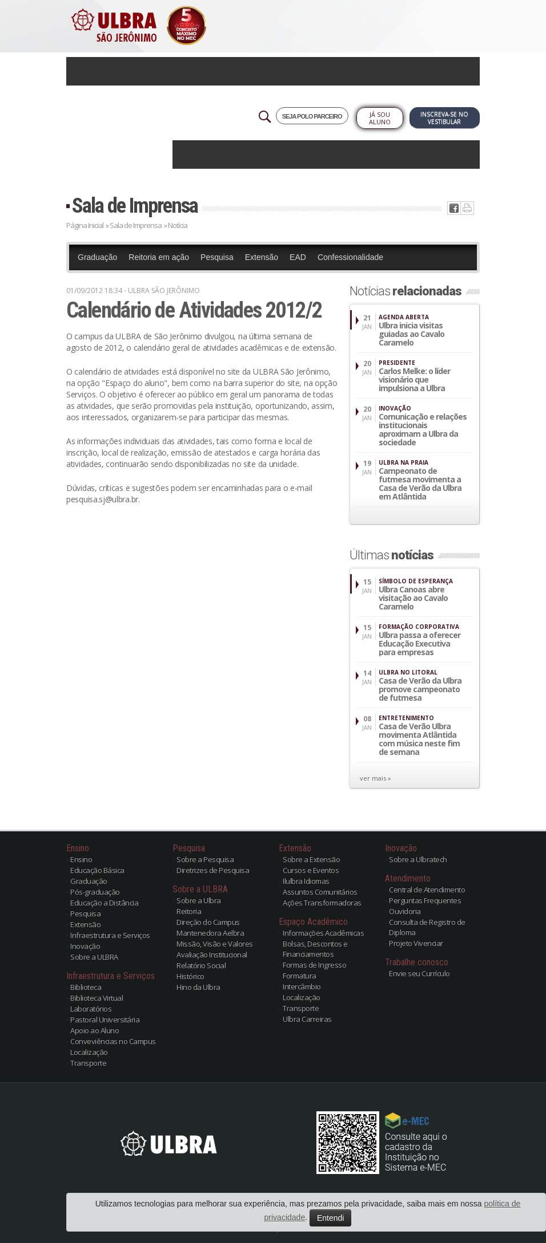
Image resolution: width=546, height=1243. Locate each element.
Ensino (81, 859)
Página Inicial (84, 225)
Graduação (97, 257)
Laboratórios (90, 1009)
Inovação (85, 946)
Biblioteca (85, 987)
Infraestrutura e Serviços (110, 935)
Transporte (88, 1063)
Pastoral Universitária (104, 1019)
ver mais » (375, 778)
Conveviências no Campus (113, 1041)
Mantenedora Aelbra (210, 933)
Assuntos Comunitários (320, 892)
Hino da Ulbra (198, 987)
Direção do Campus (208, 922)
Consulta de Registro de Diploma (427, 927)
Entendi (330, 1217)
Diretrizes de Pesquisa (212, 870)
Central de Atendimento (427, 889)
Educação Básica (97, 870)
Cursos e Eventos (311, 870)
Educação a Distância (104, 902)
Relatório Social (201, 965)
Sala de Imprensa (135, 205)
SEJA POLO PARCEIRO (312, 116)
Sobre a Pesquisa (205, 859)
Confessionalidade (350, 257)
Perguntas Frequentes (425, 900)
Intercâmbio (302, 986)
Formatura (299, 975)
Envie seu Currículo (419, 973)
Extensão (261, 257)
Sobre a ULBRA (94, 957)
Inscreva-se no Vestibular (444, 117)
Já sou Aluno (380, 118)
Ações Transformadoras (322, 902)
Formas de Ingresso (314, 965)
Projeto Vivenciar (416, 943)
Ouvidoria (405, 911)
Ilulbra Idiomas (306, 881)
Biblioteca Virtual (96, 998)
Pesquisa (217, 257)
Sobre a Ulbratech (418, 859)
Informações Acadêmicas (323, 933)
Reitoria (188, 911)
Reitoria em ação (159, 257)
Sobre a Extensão (311, 859)
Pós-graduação (95, 892)
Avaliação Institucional (211, 954)
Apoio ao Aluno (94, 1030)
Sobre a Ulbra (198, 900)
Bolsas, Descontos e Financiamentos (315, 949)
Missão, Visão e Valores (214, 944)
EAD (298, 257)
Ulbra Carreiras (307, 1019)
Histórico (190, 976)
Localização (89, 1052)
